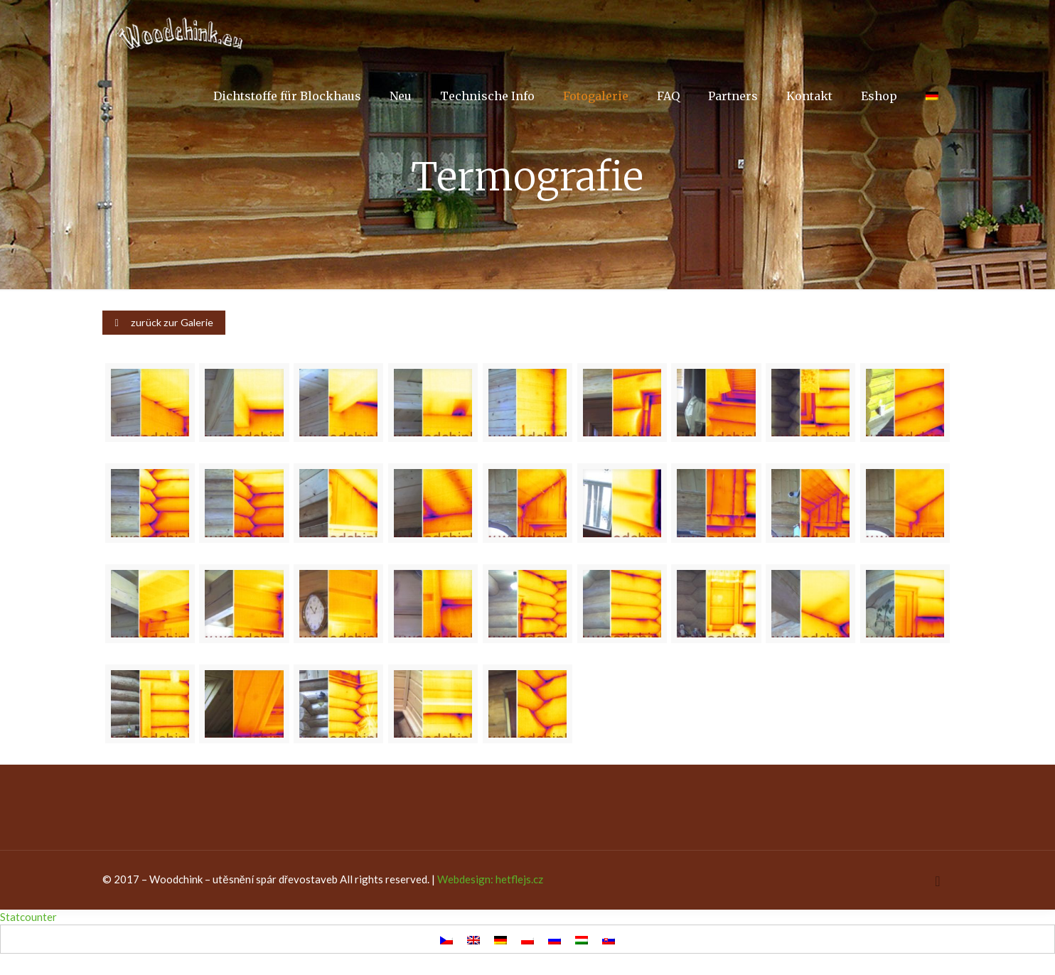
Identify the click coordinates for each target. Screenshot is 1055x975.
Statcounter (28, 916)
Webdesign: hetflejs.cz (490, 879)
